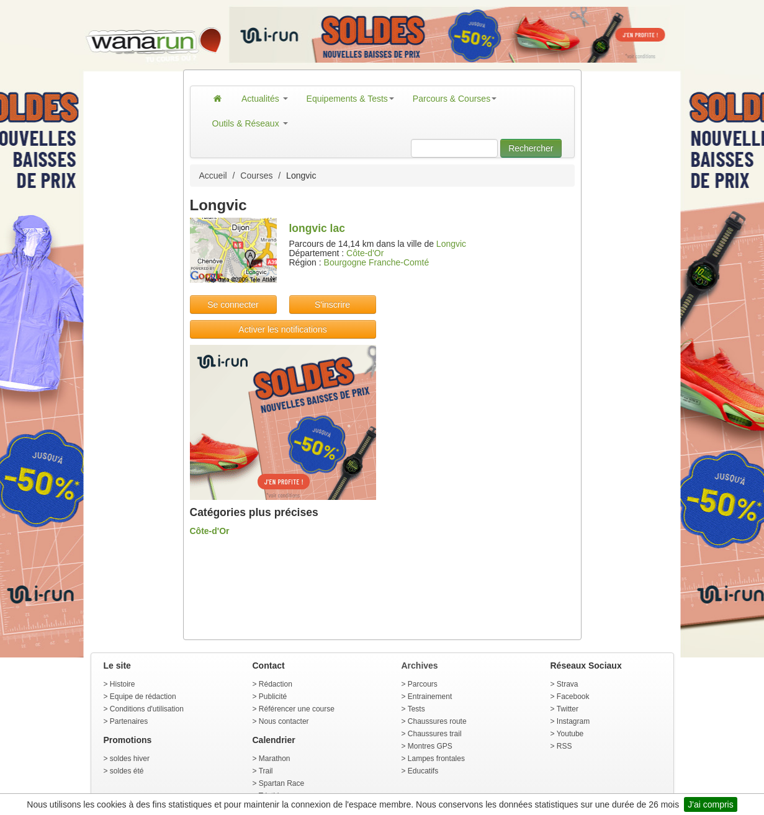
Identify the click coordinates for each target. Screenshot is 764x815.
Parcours (423, 684)
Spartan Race (281, 783)
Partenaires (129, 721)
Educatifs (423, 771)
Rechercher (530, 148)
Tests (416, 709)
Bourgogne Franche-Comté (376, 262)
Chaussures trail (435, 733)
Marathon (274, 758)
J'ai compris (710, 804)
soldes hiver (130, 758)
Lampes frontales (436, 758)
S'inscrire (332, 305)
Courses (256, 175)
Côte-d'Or (365, 253)
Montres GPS (430, 746)
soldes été (127, 771)
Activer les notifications (282, 329)
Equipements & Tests (350, 99)
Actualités (264, 99)
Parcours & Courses (455, 99)
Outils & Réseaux (250, 123)
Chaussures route (437, 721)
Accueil (213, 175)
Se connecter (233, 305)
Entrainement (430, 696)
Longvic (451, 244)
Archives (420, 665)
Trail (266, 771)
